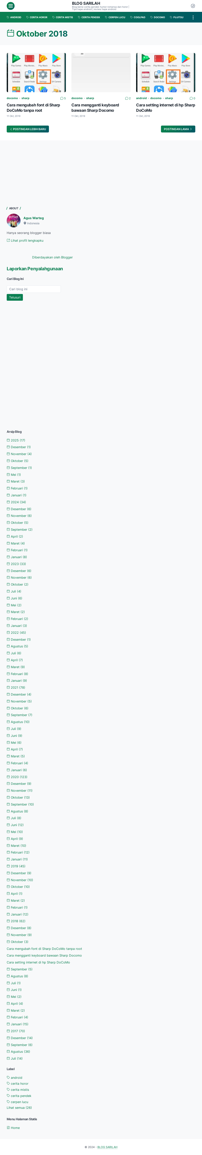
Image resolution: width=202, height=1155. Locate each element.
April (15, 536)
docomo (12, 98)
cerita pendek (19, 1096)
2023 (16, 564)
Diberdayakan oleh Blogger (52, 257)
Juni (14, 598)
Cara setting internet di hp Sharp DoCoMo (38, 962)
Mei (14, 475)
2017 (16, 1031)
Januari (16, 495)
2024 (16, 502)
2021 (16, 687)
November (19, 454)
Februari (17, 488)
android (141, 98)
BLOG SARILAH (86, 3)
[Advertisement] (36, 173)
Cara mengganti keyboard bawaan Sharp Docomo (44, 955)
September (19, 468)
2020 (17, 777)
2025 (16, 440)
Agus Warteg (33, 218)
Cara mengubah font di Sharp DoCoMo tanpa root (44, 949)
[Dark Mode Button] (193, 6)
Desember (19, 447)
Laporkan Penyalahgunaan (35, 268)
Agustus (17, 646)
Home (13, 1128)
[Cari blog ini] (34, 289)
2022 (16, 633)
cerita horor (17, 1084)
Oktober (17, 461)
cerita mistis (18, 1090)
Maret (16, 481)
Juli (14, 591)
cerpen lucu (17, 1102)
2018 (16, 921)
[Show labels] (19, 1107)
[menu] (11, 6)
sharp (25, 98)
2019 (16, 866)
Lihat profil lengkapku (25, 240)
